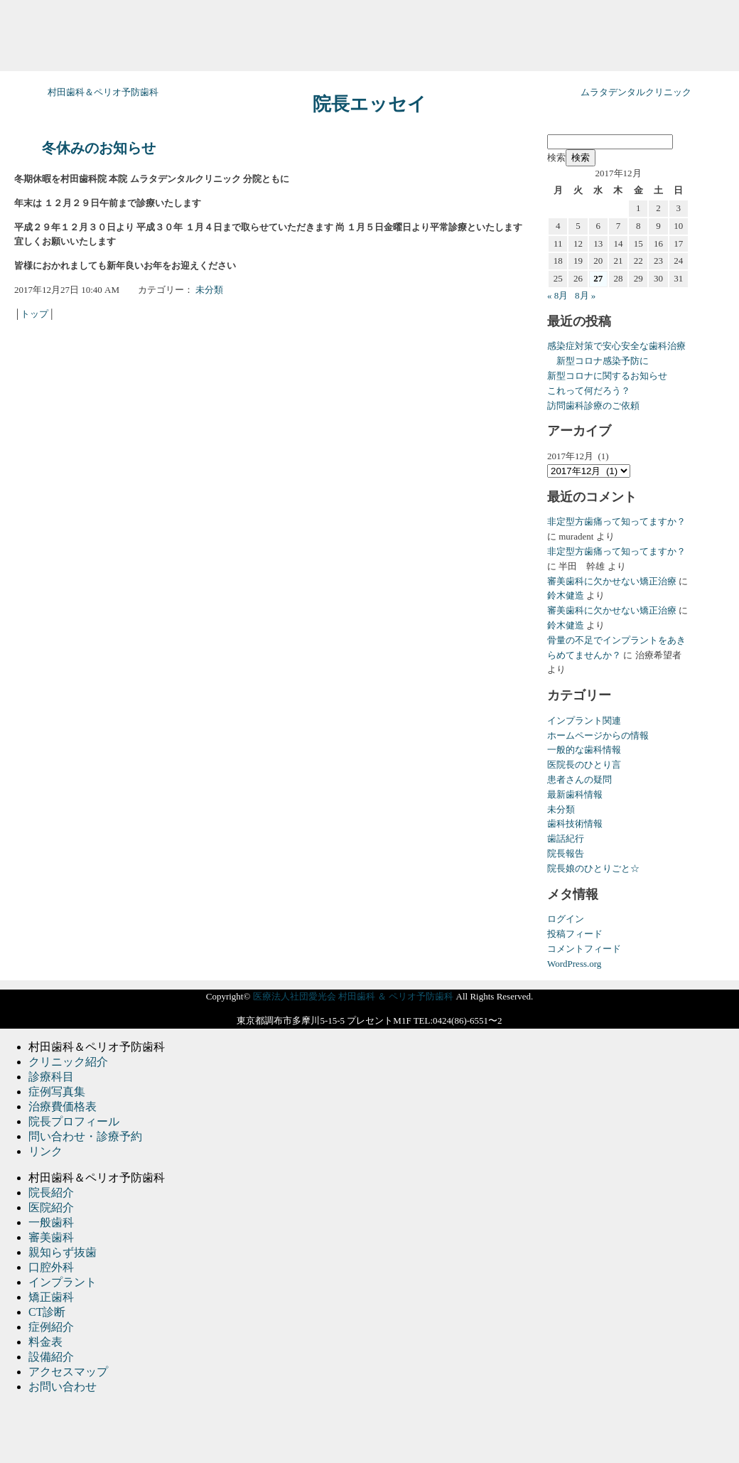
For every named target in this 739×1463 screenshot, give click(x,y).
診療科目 (51, 1077)
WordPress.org (574, 963)
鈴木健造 (565, 595)
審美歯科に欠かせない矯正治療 (611, 581)
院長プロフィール (73, 1121)
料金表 (45, 1342)
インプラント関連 (584, 720)
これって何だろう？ (588, 390)
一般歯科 (51, 1222)
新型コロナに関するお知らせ (607, 375)
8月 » (585, 295)
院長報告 (565, 853)
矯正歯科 (51, 1297)
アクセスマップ (68, 1372)
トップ (34, 314)
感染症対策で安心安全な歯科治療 (616, 346)
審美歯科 (51, 1237)
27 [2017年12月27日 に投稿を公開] (598, 278)
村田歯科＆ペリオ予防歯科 (103, 92)
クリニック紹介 (68, 1062)
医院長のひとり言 (584, 764)
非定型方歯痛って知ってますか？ (616, 521)
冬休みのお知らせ (99, 148)
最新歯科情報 (575, 794)
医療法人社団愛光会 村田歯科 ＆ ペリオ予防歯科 (353, 996)
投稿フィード (575, 933)
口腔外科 (51, 1267)
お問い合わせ (62, 1387)
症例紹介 (51, 1327)
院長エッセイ (369, 104)
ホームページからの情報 (598, 735)
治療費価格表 (62, 1106)
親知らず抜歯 (62, 1252)
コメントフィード (584, 948)
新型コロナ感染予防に (598, 360)
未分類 (209, 289)
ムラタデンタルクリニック (636, 92)
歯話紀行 (565, 838)
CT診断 (46, 1312)
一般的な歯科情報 (584, 749)
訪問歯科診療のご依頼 (593, 405)
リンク (45, 1151)
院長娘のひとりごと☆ (593, 868)
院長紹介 (51, 1192)
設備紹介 (51, 1357)
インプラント (62, 1282)
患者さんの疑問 (579, 779)
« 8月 (557, 295)
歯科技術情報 (575, 823)
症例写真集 (56, 1092)
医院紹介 (51, 1207)
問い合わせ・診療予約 (85, 1136)
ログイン (565, 918)
